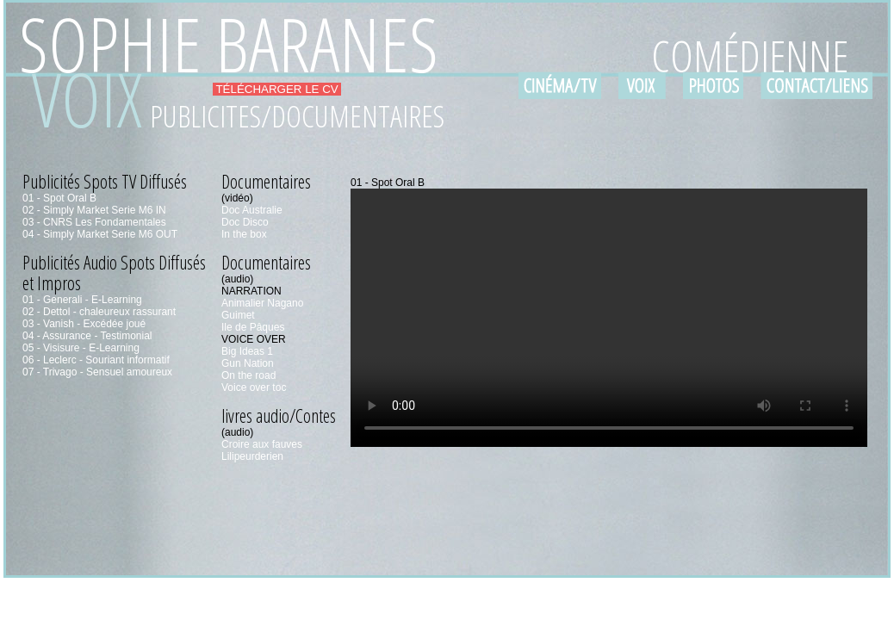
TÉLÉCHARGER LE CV (277, 89)
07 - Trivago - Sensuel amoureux (97, 372)
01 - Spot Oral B (59, 198)
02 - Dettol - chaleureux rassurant (99, 312)
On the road (248, 375)
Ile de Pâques (252, 327)
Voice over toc (253, 387)
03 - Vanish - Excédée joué (84, 324)
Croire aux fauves (261, 444)
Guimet (238, 315)
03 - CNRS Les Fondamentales (94, 222)
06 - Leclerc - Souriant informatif (96, 360)
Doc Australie (251, 210)
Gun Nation (247, 363)
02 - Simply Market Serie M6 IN (94, 210)
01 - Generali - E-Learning (82, 300)
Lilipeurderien (252, 456)
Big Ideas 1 (247, 351)
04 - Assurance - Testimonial (87, 336)
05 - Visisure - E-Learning (81, 348)
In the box (244, 234)
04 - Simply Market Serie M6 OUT (99, 234)
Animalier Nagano (262, 303)
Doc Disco (245, 222)
